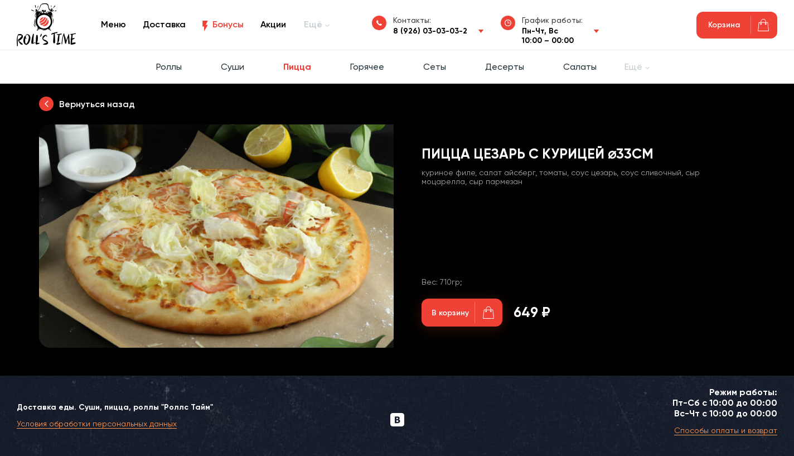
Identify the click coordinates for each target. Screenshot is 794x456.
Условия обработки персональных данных (97, 423)
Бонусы (228, 24)
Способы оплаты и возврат (725, 430)
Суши (232, 66)
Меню (113, 24)
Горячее (367, 66)
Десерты (504, 66)
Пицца (297, 66)
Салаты (580, 66)
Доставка (164, 24)
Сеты (434, 66)
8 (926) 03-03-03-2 (430, 31)
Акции (273, 24)
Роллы (169, 66)
